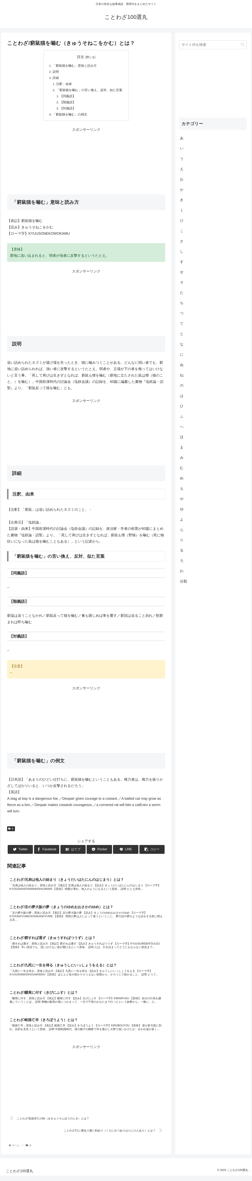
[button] (242, 44)
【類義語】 (68, 104)
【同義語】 (68, 97)
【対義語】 (68, 110)
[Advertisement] (86, 162)
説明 (56, 72)
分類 (183, 581)
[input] (213, 44)
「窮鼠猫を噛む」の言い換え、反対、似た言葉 (89, 91)
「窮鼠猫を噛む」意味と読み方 (75, 65)
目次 (80, 57)
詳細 (56, 78)
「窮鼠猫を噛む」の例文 (70, 116)
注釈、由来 (64, 85)
